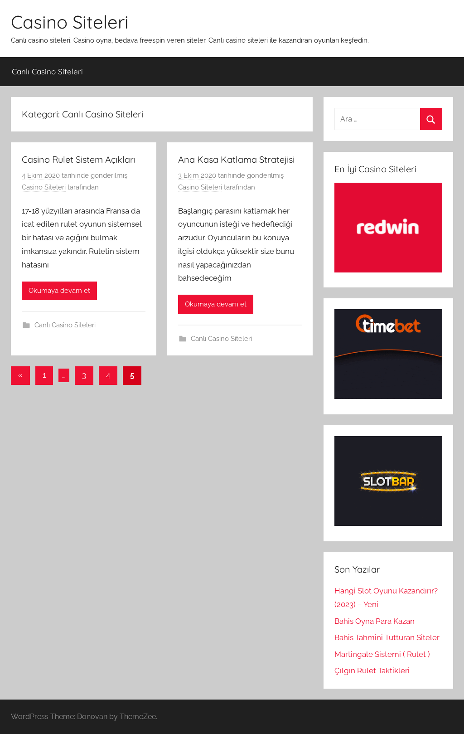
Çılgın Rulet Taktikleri (372, 670)
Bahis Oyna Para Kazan (374, 621)
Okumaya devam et (59, 291)
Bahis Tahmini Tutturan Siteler (387, 637)
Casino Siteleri (70, 21)
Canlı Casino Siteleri (47, 71)
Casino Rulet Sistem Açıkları (78, 159)
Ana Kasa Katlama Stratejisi (236, 159)
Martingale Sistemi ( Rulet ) (382, 654)
